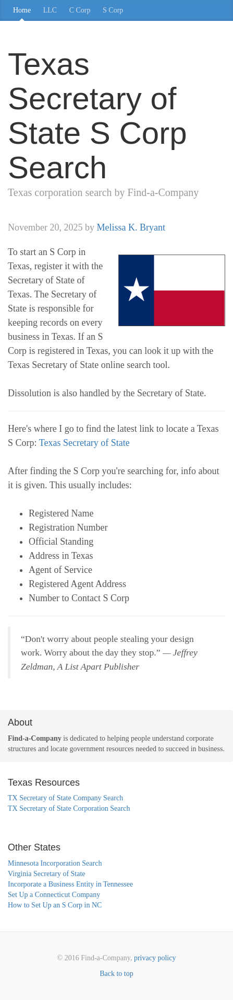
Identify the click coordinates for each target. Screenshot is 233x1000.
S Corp (113, 10)
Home (22, 10)
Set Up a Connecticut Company (54, 895)
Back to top (116, 974)
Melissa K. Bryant (130, 227)
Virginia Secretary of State (46, 874)
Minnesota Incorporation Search (55, 863)
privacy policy (155, 958)
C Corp (80, 10)
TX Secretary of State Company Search (65, 798)
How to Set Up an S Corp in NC (55, 905)
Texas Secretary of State (84, 443)
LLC (50, 10)
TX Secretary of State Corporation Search (69, 808)
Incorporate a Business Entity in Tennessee (70, 884)
